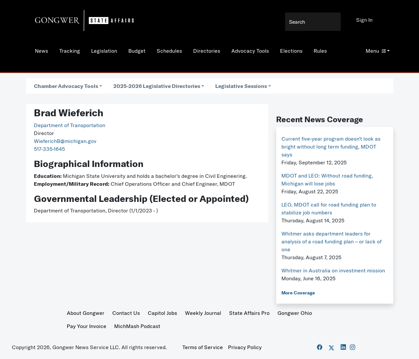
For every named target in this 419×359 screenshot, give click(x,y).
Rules (320, 50)
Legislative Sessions (241, 86)
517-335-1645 (49, 149)
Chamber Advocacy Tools (66, 86)
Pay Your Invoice (86, 326)
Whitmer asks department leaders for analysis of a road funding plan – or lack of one (331, 241)
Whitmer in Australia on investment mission (333, 270)
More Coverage (298, 293)
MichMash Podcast (137, 326)
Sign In (364, 19)
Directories (206, 50)
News (41, 50)
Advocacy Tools (250, 50)
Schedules (169, 50)
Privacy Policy (245, 347)
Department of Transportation (69, 125)
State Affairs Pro (249, 313)
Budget (136, 50)
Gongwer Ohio (294, 313)
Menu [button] (376, 50)
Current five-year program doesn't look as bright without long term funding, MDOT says (330, 146)
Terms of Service (202, 347)
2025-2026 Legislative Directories (156, 86)
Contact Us (126, 313)
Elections (291, 50)
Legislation (104, 50)
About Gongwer (85, 313)
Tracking (69, 50)
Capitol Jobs (162, 313)
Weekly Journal (203, 313)
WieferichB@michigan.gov (65, 141)
